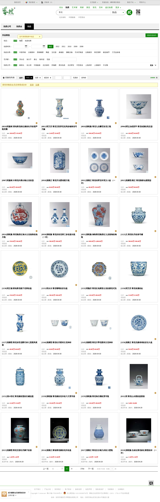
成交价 (46, 78)
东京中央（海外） (127, 408)
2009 (75, 46)
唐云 (35, 59)
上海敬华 (97, 65)
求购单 (48, 2)
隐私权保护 (100, 489)
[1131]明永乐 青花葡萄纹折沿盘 (54, 288)
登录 (32, 85)
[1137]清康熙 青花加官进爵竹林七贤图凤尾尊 (19, 343)
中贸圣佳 (81, 17)
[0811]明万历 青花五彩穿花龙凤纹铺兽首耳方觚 (59, 128)
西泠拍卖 (62, 65)
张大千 (29, 59)
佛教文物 (69, 52)
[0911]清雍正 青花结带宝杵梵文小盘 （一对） (98, 181)
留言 (151, 483)
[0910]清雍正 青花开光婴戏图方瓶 (55, 180)
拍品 (29, 26)
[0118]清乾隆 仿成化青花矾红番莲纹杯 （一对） (139, 451)
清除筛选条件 (152, 35)
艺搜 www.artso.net (9, 12)
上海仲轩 (88, 65)
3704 (82, 469)
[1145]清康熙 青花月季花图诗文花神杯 (97, 342)
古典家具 (88, 52)
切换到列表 (10, 78)
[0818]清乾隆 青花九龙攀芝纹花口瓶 (96, 127)
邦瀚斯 (54, 65)
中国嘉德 (72, 17)
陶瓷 (47, 52)
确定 (50, 46)
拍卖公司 (7, 26)
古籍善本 (31, 52)
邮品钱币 (106, 52)
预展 (21, 41)
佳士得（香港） (7, 138)
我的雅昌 (32, 2)
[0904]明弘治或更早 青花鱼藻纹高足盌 (136, 127)
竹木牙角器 (79, 52)
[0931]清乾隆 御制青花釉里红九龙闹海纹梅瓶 (99, 235)
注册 (37, 85)
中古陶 (105, 65)
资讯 (94, 7)
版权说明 (78, 489)
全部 (15, 41)
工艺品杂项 (116, 52)
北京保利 (62, 17)
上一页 (46, 469)
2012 (57, 46)
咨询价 (83, 78)
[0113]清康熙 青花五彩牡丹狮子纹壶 (17, 450)
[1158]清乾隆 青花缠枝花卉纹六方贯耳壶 (58, 396)
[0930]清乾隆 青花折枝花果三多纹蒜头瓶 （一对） (58, 235)
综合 (61, 7)
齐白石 (21, 59)
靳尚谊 (41, 59)
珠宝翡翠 (97, 52)
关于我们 (37, 489)
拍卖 (67, 7)
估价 (36, 78)
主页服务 (93, 2)
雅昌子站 (130, 2)
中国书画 (22, 52)
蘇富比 (21, 65)
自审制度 (126, 493)
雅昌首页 (17, 2)
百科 (101, 7)
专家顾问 (111, 489)
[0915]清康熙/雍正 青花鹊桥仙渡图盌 (136, 180)
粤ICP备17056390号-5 (54, 493)
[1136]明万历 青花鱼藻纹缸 (132, 288)
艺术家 (74, 7)
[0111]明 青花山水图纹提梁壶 (133, 396)
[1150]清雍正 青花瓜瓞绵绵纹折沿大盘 (136, 342)
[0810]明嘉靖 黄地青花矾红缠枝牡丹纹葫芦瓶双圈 (19, 128)
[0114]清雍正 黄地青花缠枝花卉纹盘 (56, 450)
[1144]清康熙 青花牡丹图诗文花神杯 (56, 342)
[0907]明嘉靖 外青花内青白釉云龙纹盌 (18, 180)
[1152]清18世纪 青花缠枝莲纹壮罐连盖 (18, 396)
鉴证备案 (109, 7)
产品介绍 (47, 489)
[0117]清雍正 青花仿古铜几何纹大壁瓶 (97, 450)
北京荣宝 (71, 65)
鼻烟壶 (61, 52)
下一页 (91, 469)
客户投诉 (68, 489)
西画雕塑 (40, 52)
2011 (63, 46)
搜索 (129, 12)
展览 (88, 7)
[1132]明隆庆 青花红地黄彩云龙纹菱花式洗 (99, 288)
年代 (28, 78)
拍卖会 (19, 26)
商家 (82, 7)
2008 (81, 46)
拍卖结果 (28, 41)
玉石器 (54, 52)
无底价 (75, 78)
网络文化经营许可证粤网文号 (106, 493)
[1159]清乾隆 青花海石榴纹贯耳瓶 (95, 396)
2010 (69, 46)
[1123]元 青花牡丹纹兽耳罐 (132, 234)
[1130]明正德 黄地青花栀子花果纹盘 (17, 288)
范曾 (48, 59)
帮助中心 (142, 2)
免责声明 (88, 489)
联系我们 (58, 489)
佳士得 (29, 65)
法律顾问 (121, 489)
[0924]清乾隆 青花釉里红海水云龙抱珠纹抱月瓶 (19, 235)
